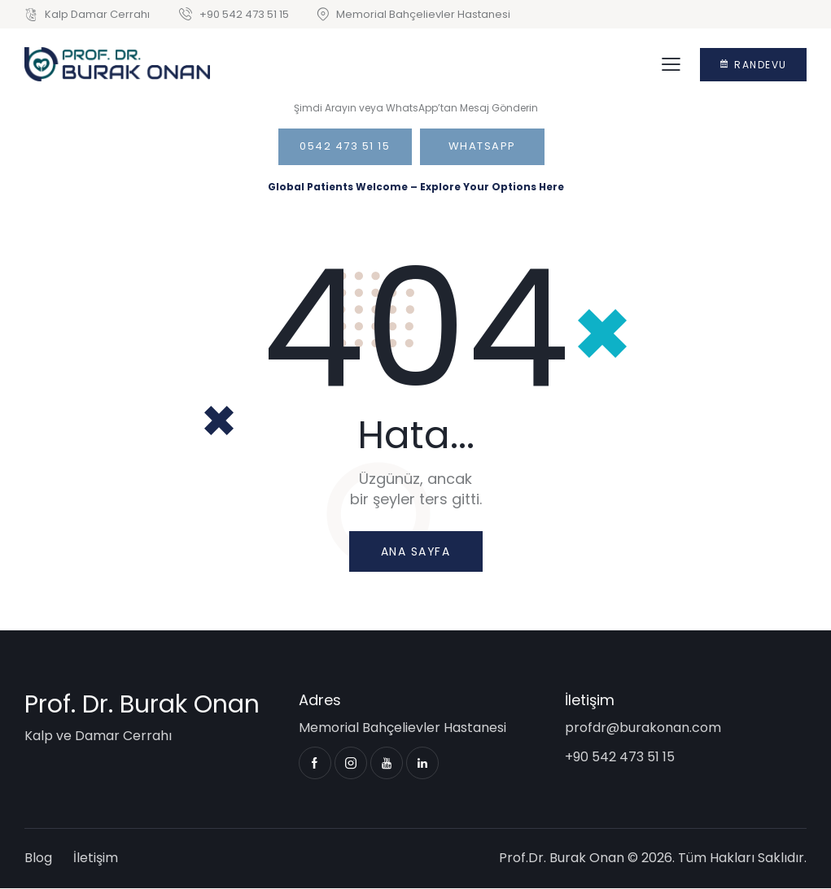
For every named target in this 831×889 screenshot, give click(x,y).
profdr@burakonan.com (643, 728)
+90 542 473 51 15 (620, 757)
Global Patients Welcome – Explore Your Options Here (416, 187)
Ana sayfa (415, 551)
